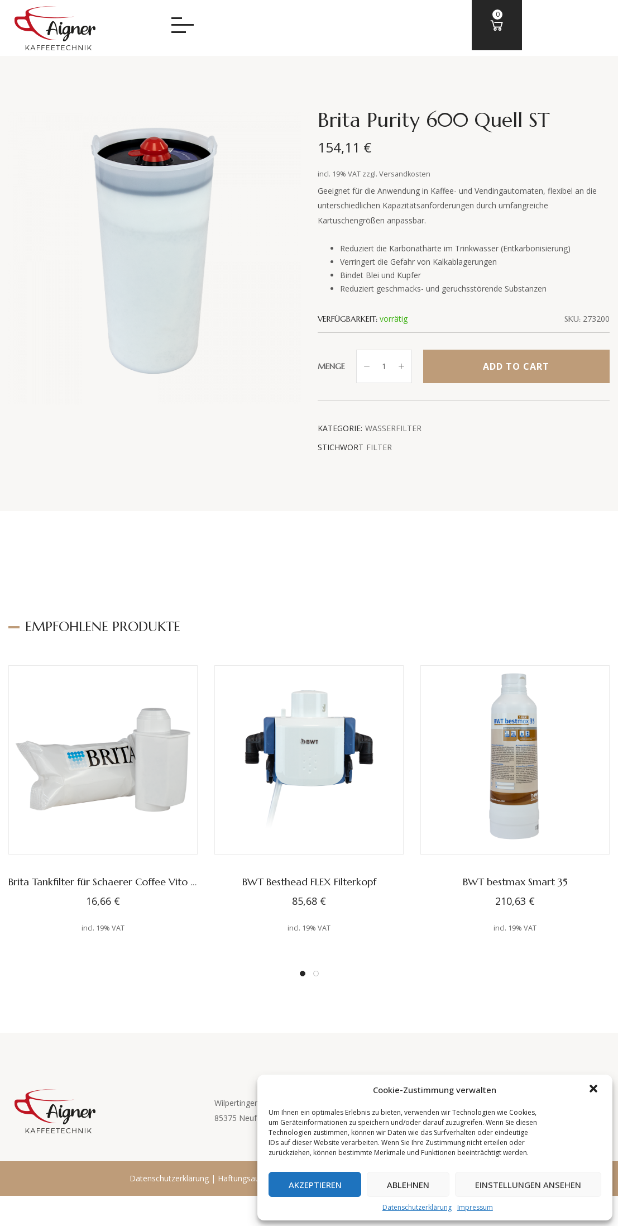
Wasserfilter (393, 428)
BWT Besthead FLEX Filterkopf (309, 881)
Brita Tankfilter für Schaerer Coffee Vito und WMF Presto (137, 881)
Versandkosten (404, 174)
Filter (379, 447)
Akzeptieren (300, 1184)
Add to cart (516, 366)
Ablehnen (400, 1184)
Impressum (467, 1207)
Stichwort (340, 447)
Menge (331, 366)
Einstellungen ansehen (525, 1184)
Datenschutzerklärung (408, 1207)
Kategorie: (340, 428)
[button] (594, 1089)
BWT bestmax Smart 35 (515, 881)
